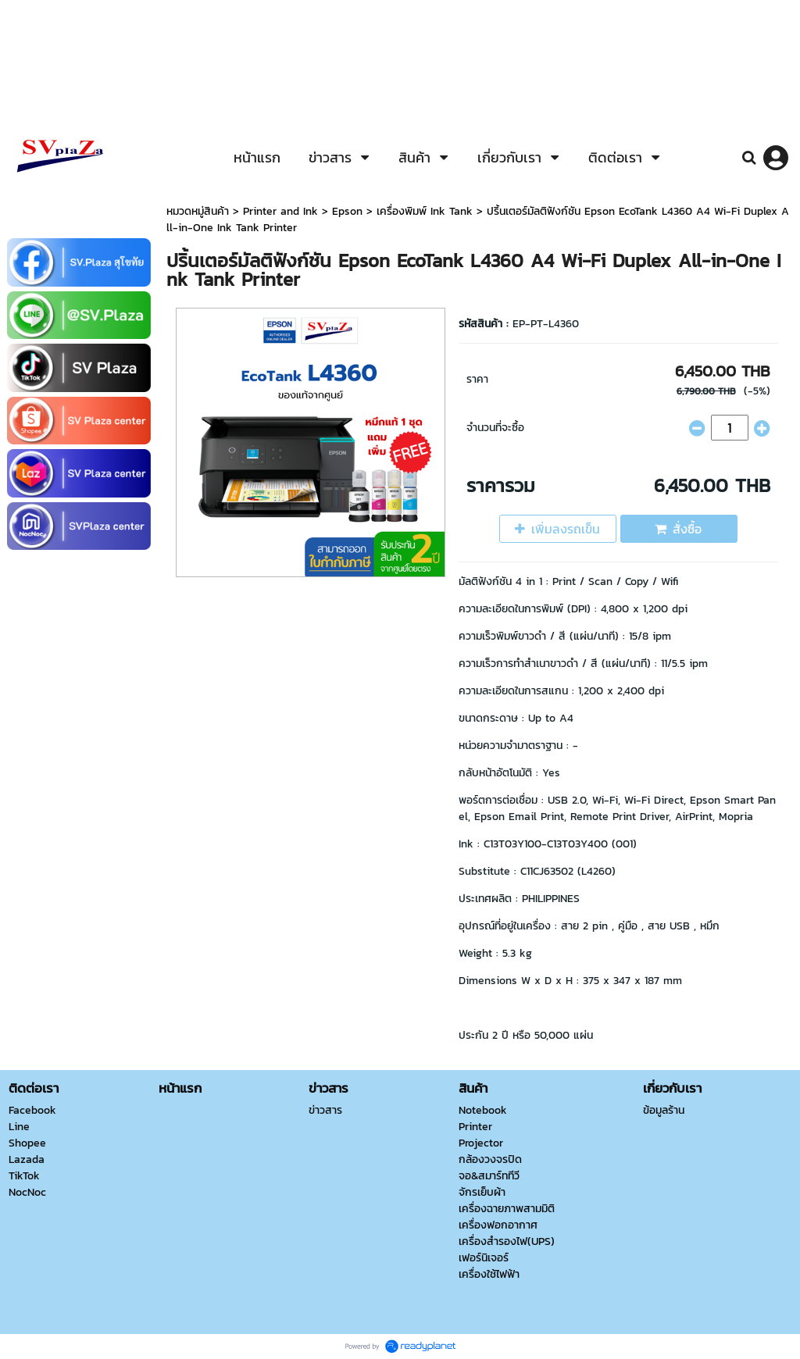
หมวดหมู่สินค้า (197, 211)
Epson (347, 211)
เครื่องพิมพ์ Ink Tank (425, 211)
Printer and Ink (280, 211)
